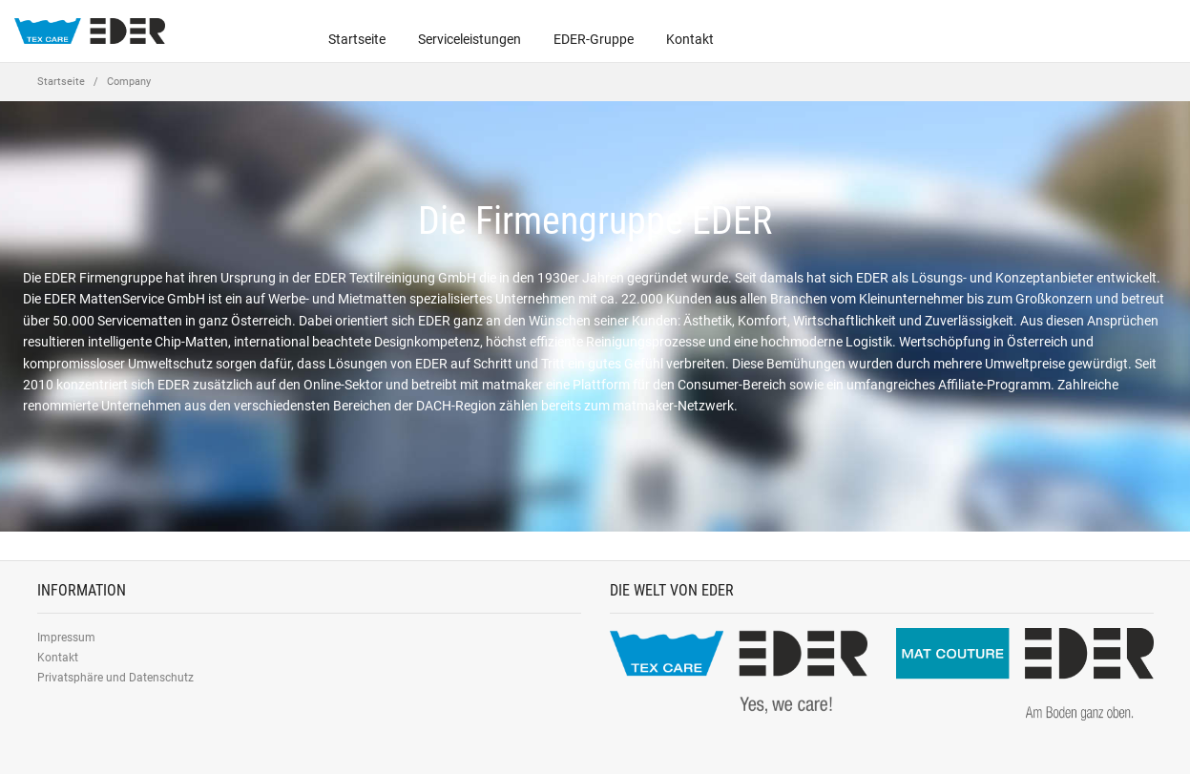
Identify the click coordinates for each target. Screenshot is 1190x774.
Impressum (66, 637)
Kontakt (690, 39)
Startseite (357, 39)
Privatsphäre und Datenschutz (115, 677)
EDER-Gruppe (593, 39)
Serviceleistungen (469, 39)
